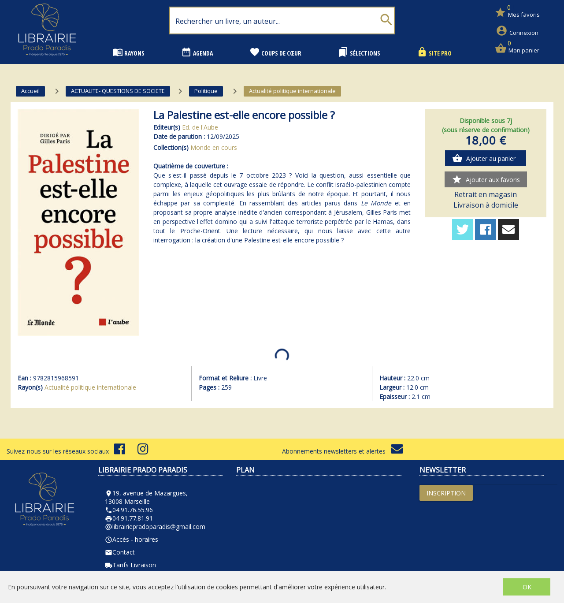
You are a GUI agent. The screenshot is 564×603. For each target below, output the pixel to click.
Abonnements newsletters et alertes (342, 451)
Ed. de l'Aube (200, 127)
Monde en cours (213, 147)
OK (527, 587)
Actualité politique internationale (90, 387)
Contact (120, 552)
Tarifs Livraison (130, 565)
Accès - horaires (131, 539)
